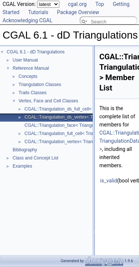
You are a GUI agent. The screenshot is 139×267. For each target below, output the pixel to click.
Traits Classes (33, 92)
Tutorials (38, 12)
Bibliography (25, 149)
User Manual (25, 60)
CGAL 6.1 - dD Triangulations (35, 52)
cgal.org (77, 4)
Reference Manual (31, 68)
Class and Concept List (35, 158)
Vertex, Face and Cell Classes (48, 100)
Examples (22, 166)
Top (99, 4)
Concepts (28, 76)
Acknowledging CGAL (27, 20)
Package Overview (78, 12)
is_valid (108, 181)
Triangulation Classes (40, 84)
